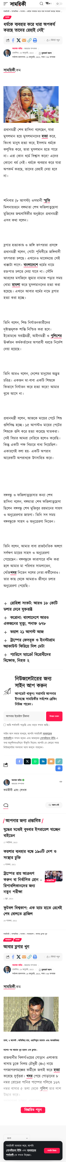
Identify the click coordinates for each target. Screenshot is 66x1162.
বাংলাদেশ (8, 940)
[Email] (23, 40)
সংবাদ (7, 17)
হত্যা (45, 136)
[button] (52, 1150)
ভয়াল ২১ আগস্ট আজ (26, 632)
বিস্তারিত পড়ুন (33, 1110)
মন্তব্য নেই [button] (54, 805)
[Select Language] (17, 1138)
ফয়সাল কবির (17, 48)
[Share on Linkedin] (43, 761)
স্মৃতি (47, 200)
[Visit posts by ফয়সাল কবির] (7, 53)
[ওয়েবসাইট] (60, 782)
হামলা (16, 285)
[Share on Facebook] (13, 40)
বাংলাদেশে (31, 265)
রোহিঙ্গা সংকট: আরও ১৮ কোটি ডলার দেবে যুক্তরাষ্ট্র (31, 606)
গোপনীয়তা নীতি (13, 1150)
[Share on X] (18, 40)
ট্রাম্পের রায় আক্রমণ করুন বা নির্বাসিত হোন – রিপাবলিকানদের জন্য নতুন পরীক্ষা (23, 883)
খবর (13, 573)
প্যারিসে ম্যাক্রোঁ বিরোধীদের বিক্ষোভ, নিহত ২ (27, 658)
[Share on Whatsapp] (35, 761)
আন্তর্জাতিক (50, 880)
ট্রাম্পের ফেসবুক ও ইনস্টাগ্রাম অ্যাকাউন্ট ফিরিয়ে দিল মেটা (29, 643)
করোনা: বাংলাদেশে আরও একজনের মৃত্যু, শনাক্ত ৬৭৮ (26, 621)
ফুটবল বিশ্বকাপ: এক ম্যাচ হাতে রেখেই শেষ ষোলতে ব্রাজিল (33, 911)
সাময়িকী (9, 70)
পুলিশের (56, 336)
